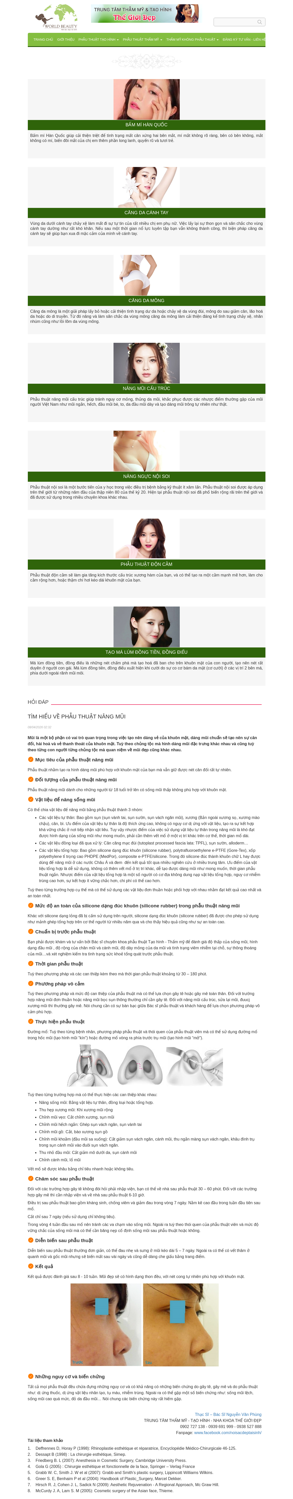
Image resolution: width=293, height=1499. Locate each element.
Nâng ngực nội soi (146, 476)
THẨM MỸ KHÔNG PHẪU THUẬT (192, 39)
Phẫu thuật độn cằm (146, 564)
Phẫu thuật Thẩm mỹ (142, 39)
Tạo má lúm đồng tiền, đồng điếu (146, 652)
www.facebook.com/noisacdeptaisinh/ (228, 1433)
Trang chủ (43, 39)
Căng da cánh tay (146, 212)
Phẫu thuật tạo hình (98, 39)
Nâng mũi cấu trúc (146, 388)
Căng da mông (146, 300)
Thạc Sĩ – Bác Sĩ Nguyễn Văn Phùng (228, 1414)
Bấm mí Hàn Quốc (146, 125)
